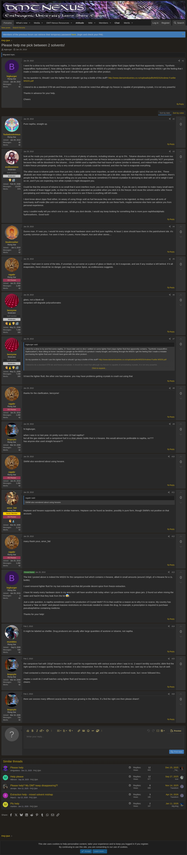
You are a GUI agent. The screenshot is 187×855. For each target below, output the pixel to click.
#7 (174, 339)
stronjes (13, 788)
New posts (5, 28)
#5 (174, 259)
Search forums (19, 28)
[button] (30, 23)
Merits (127, 23)
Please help (16, 767)
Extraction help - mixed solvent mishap (31, 794)
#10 (173, 457)
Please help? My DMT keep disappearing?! (34, 785)
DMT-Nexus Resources (57, 23)
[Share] (179, 61)
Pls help (14, 803)
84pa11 (13, 798)
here (73, 34)
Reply (181, 104)
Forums (8, 23)
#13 (173, 572)
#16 (173, 694)
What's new (21, 23)
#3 (174, 151)
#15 (173, 659)
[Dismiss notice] (182, 34)
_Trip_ (175, 770)
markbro (13, 806)
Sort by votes (178, 113)
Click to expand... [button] (99, 368)
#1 (183, 61)
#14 (173, 626)
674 (19, 189)
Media (37, 23)
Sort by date (165, 113)
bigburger (8, 49)
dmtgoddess (15, 771)
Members (103, 23)
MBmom (13, 780)
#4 (174, 227)
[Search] (179, 23)
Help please (17, 776)
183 (19, 332)
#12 (173, 536)
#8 (174, 388)
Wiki (90, 23)
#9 (174, 424)
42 (19, 87)
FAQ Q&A (37, 771)
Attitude (80, 23)
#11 (173, 492)
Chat (117, 23)
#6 (174, 295)
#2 (174, 119)
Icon (176, 779)
